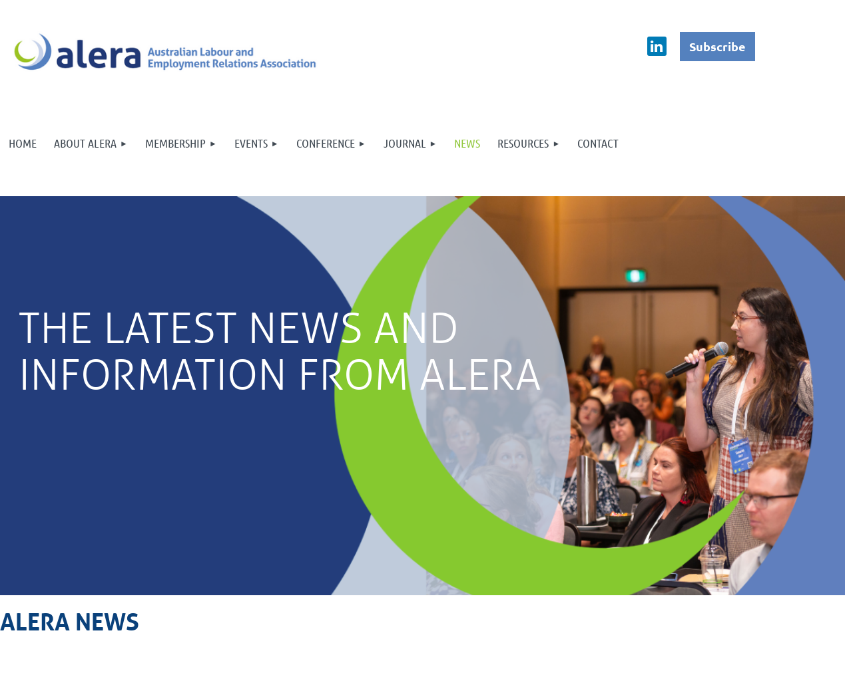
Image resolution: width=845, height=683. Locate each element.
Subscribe (717, 46)
